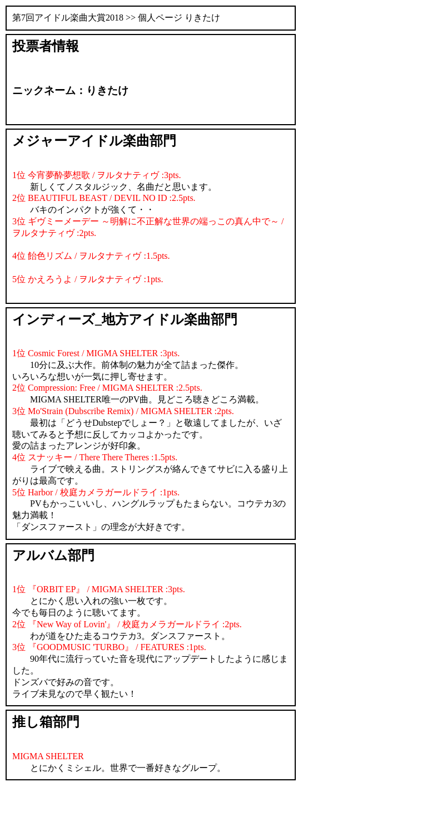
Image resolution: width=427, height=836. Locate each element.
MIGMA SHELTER (48, 756)
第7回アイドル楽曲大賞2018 (67, 17)
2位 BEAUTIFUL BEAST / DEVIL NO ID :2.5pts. (104, 198)
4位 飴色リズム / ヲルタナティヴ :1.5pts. (91, 255)
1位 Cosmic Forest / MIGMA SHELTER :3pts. (96, 353)
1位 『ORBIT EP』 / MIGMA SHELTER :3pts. (98, 589)
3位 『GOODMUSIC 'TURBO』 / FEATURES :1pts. (109, 647)
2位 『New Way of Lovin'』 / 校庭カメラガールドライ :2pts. (127, 624)
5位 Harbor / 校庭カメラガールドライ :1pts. (96, 492)
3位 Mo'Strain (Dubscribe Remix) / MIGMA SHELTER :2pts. (123, 411)
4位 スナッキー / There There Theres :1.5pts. (94, 457)
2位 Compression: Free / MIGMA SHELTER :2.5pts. (107, 387)
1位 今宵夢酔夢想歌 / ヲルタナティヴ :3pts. (96, 175)
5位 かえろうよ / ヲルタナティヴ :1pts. (87, 279)
